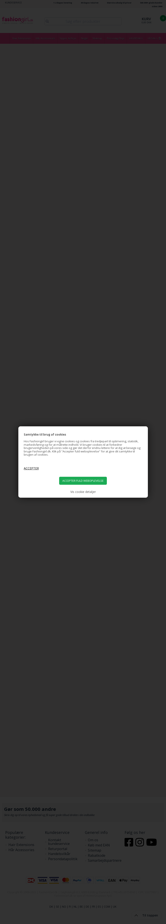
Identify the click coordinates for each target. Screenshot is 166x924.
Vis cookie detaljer (83, 492)
